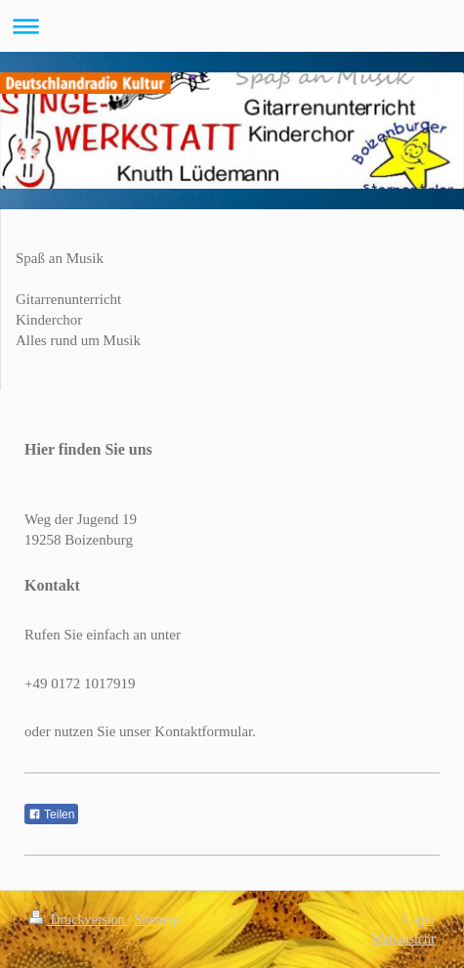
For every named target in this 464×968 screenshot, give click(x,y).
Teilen (51, 814)
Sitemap (157, 919)
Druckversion (78, 919)
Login (418, 919)
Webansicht (403, 939)
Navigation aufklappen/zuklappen (232, 26)
